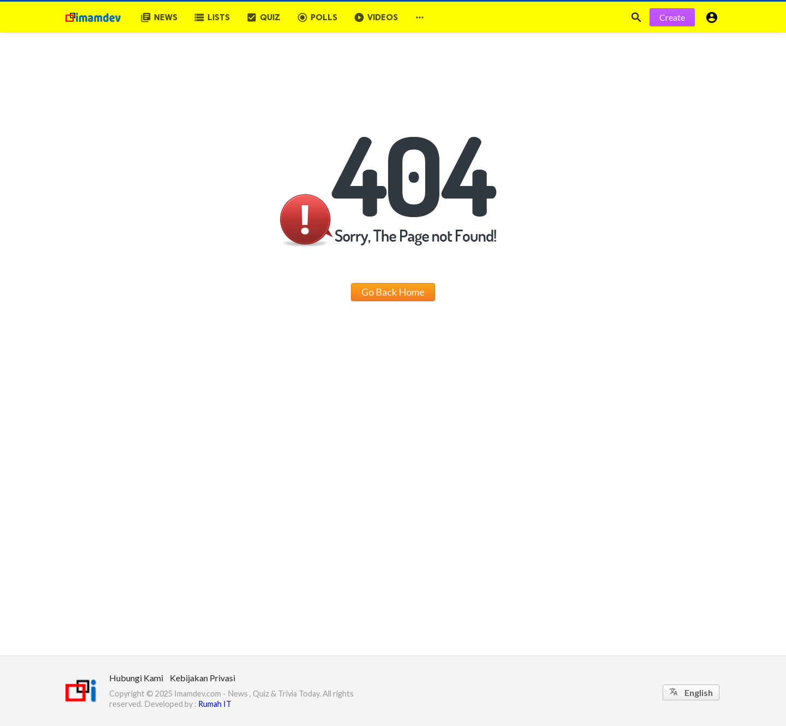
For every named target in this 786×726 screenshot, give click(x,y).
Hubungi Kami (136, 678)
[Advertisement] (393, 573)
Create (672, 17)
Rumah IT (214, 704)
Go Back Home (393, 292)
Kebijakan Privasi (202, 678)
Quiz (263, 17)
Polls (317, 17)
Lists (212, 17)
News (158, 17)
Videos (376, 17)
